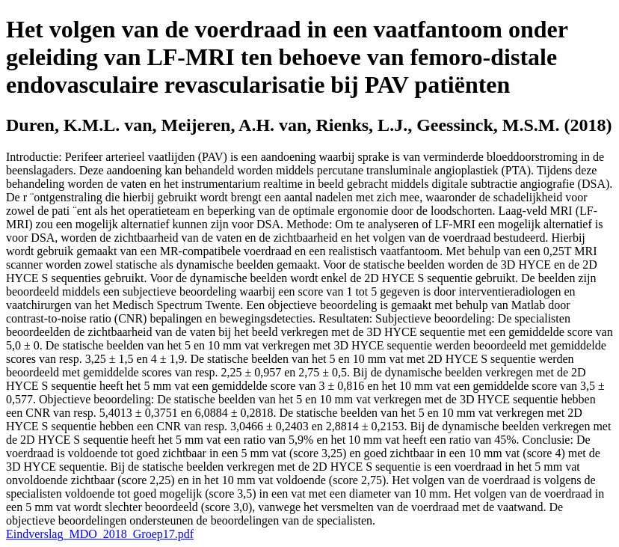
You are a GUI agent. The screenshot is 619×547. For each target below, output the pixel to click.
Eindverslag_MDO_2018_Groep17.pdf (100, 534)
